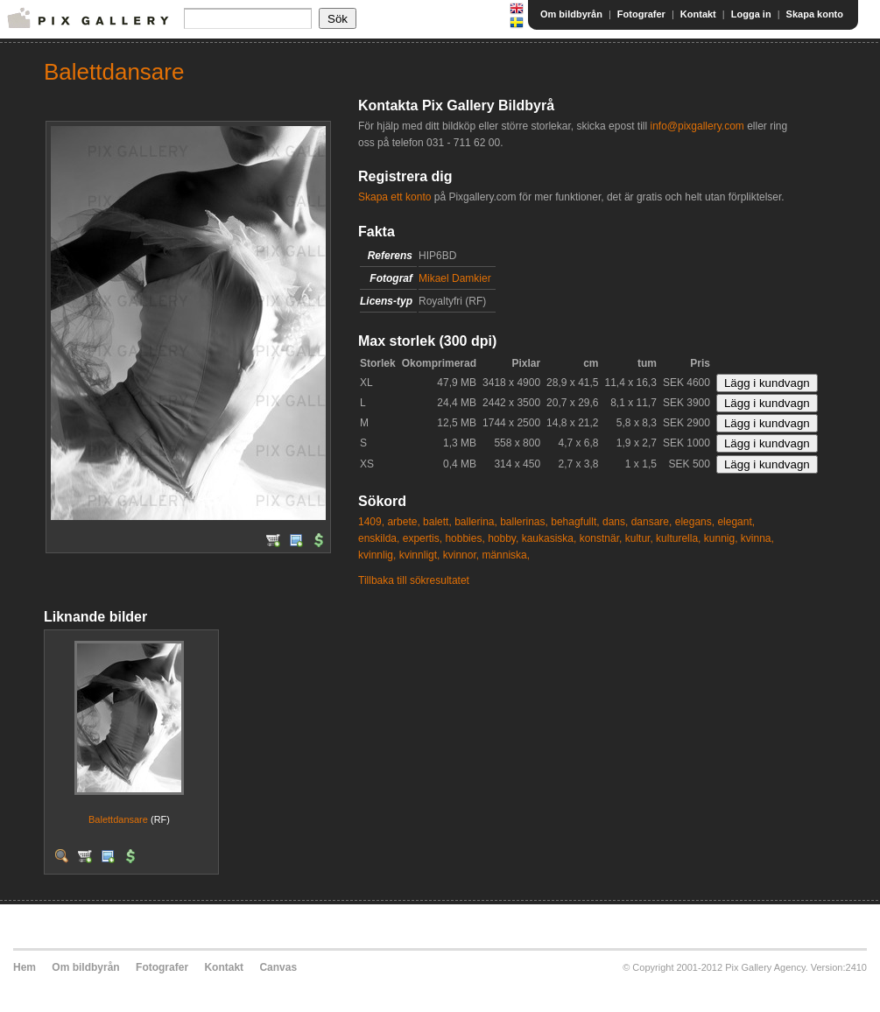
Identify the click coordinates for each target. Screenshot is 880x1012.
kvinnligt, (419, 555)
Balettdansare (118, 819)
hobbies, (464, 538)
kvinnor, (461, 555)
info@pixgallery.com (696, 126)
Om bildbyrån (571, 14)
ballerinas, (524, 522)
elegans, (695, 522)
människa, (506, 555)
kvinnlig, (377, 555)
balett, (437, 522)
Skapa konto (814, 14)
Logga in (751, 14)
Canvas (278, 967)
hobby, (503, 538)
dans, (615, 522)
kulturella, (678, 538)
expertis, (422, 538)
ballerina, (475, 522)
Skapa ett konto (394, 197)
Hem (24, 967)
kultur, (639, 538)
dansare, (651, 522)
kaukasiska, (549, 538)
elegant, (736, 522)
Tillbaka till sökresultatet (413, 580)
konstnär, (601, 538)
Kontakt (698, 14)
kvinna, (757, 538)
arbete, (403, 522)
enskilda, (378, 538)
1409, (371, 522)
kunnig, (721, 538)
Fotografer (641, 14)
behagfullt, (575, 522)
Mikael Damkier (455, 278)
